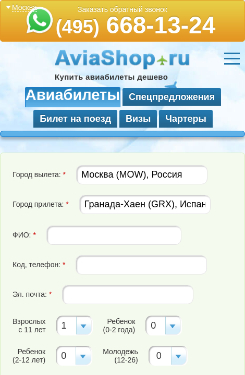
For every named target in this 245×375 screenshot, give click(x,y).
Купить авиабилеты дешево (111, 76)
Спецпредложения (172, 97)
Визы (138, 119)
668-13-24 (136, 25)
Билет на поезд (75, 119)
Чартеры (185, 119)
